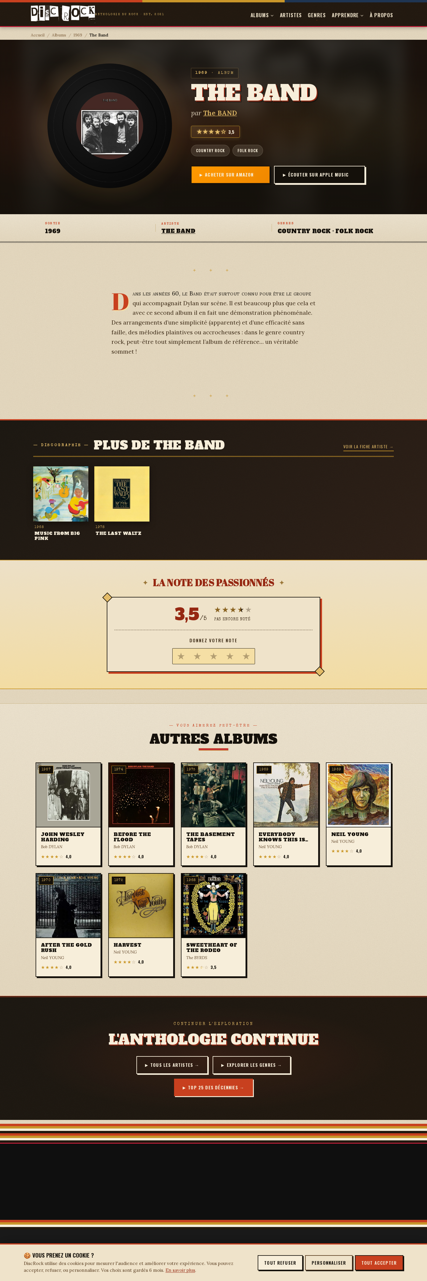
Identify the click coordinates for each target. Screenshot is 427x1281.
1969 (78, 35)
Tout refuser (280, 1263)
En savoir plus (180, 1270)
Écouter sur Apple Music (313, 174)
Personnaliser (329, 1263)
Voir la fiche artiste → (368, 446)
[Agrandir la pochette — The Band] (109, 125)
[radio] (181, 656)
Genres (317, 15)
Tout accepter (379, 1263)
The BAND (220, 113)
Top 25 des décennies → (216, 1088)
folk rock (248, 150)
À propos (381, 15)
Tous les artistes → (173, 1065)
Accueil (37, 35)
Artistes (291, 15)
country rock (210, 150)
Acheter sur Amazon (230, 174)
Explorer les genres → (255, 1065)
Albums (59, 35)
